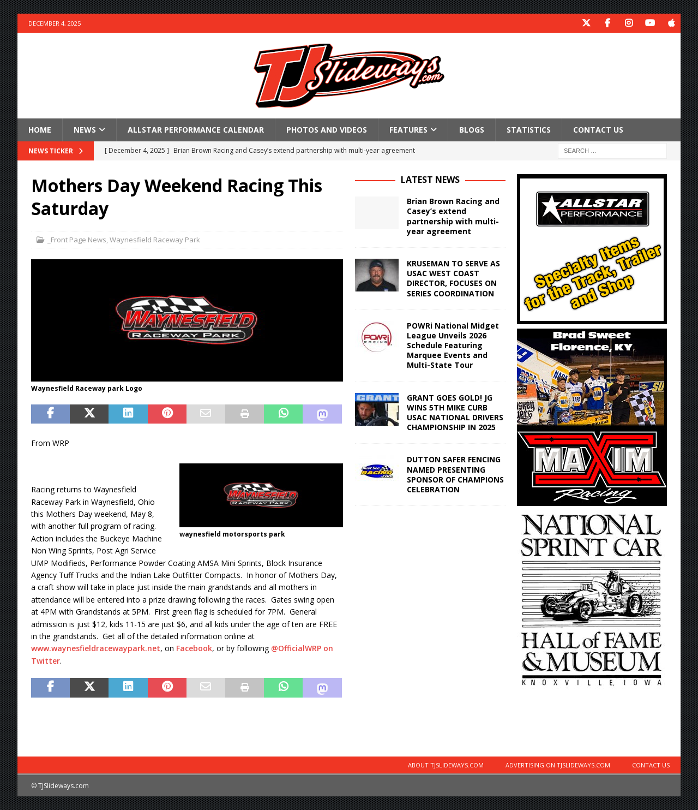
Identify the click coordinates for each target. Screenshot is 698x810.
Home (39, 129)
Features (408, 129)
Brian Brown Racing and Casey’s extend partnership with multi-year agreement (453, 216)
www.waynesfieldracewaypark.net (95, 648)
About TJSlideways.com (446, 765)
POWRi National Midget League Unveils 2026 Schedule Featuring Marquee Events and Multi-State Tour (453, 345)
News (85, 129)
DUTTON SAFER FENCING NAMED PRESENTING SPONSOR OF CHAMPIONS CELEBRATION (455, 474)
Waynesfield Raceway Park (155, 240)
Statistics (529, 129)
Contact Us (598, 129)
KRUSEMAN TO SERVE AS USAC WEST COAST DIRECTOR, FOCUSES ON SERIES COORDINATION (453, 278)
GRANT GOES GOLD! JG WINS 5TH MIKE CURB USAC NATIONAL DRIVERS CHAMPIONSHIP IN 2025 (455, 412)
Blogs (471, 129)
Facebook (194, 648)
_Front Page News (76, 240)
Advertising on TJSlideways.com (558, 765)
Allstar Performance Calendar (196, 129)
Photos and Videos (326, 129)
